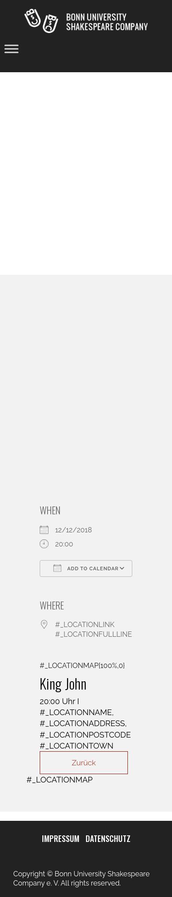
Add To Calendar (86, 568)
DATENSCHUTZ (108, 838)
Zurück (84, 762)
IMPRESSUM (60, 838)
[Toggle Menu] (11, 49)
